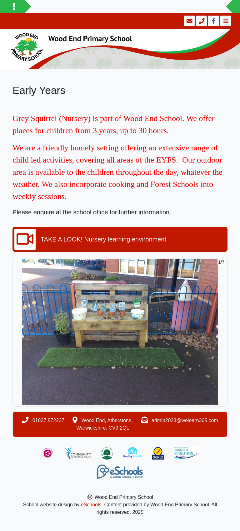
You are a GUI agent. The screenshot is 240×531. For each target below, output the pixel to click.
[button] (20, 332)
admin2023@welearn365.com (185, 420)
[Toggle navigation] (225, 21)
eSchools (91, 504)
